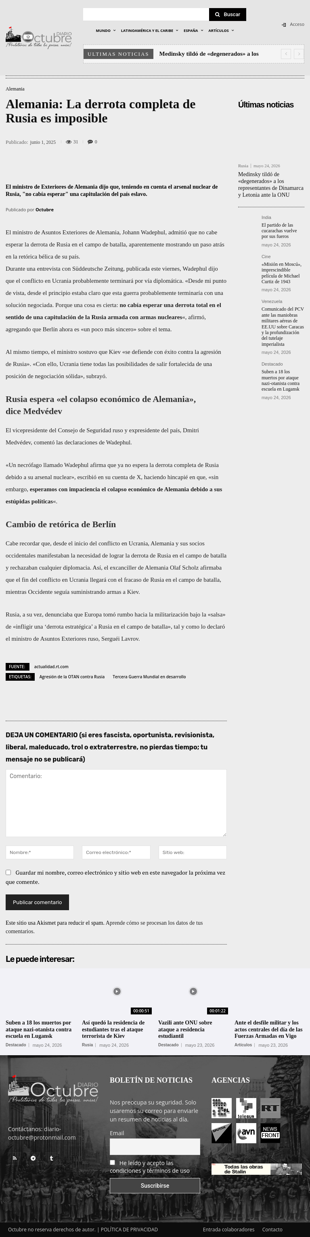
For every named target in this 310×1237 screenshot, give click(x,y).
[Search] (227, 14)
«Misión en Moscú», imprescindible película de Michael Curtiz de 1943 (282, 272)
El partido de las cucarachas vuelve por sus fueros (279, 230)
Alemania (15, 88)
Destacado (272, 364)
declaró (216, 626)
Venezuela (272, 301)
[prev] (286, 54)
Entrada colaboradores (229, 1229)
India (266, 217)
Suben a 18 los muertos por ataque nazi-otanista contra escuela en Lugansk (281, 380)
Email (117, 1133)
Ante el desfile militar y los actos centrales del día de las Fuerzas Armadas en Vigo (268, 1029)
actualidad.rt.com (51, 666)
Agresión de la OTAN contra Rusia (72, 677)
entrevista (48, 268)
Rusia (243, 166)
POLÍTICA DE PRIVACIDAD (129, 1229)
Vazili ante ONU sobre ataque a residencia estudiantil (185, 1029)
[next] (299, 54)
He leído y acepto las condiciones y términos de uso (150, 1166)
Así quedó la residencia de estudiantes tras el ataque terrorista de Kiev (113, 1029)
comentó (44, 442)
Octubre (45, 209)
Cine (266, 257)
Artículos (243, 1045)
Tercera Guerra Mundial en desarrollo (149, 677)
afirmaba (211, 567)
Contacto (272, 1229)
